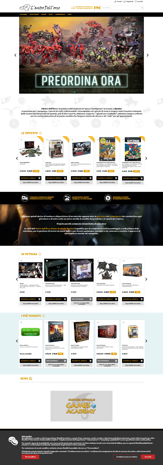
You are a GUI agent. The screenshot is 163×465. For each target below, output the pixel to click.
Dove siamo (34, 14)
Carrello (140, 1)
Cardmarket (60, 14)
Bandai (22, 283)
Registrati (129, 1)
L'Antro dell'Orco (24, 345)
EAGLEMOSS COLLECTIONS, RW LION (105, 162)
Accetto (148, 457)
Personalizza (30, 457)
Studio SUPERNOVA (25, 162)
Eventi (43, 14)
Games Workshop (100, 283)
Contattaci (81, 304)
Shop (69, 14)
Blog (51, 14)
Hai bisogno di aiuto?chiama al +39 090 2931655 (82, 198)
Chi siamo (23, 14)
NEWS (26, 378)
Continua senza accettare (126, 457)
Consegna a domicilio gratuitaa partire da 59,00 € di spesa (42, 198)
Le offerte (31, 133)
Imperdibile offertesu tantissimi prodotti (121, 198)
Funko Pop (48, 162)
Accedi (119, 1)
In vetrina (31, 254)
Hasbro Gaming (75, 162)
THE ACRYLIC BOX (49, 283)
